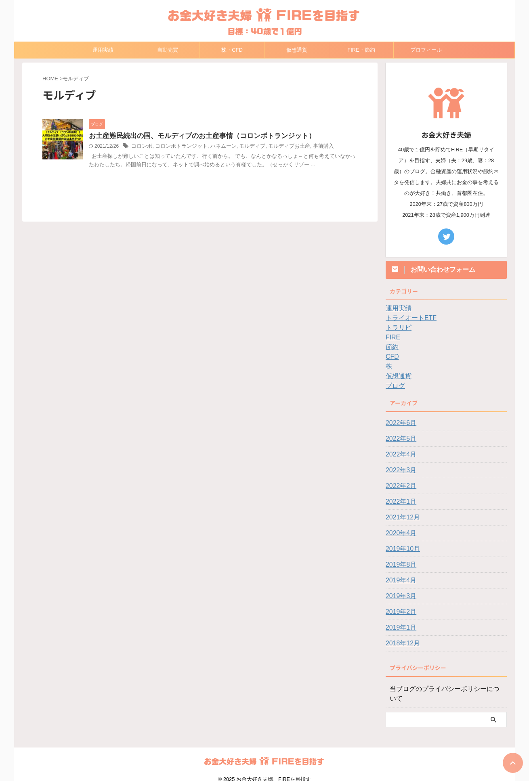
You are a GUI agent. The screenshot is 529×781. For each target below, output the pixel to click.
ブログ (394, 386)
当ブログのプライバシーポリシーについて (443, 689)
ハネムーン (217, 147)
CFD (391, 357)
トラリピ (397, 328)
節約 (391, 347)
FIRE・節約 (361, 50)
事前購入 (309, 147)
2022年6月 (399, 423)
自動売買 (167, 50)
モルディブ (243, 147)
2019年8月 (399, 564)
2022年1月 (399, 501)
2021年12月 (401, 517)
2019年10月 (401, 549)
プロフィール (426, 50)
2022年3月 (399, 470)
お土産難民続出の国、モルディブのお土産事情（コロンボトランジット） (195, 136)
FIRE (392, 337)
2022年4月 (399, 454)
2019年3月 (399, 596)
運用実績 (102, 50)
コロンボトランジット (177, 147)
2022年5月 (399, 439)
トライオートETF (408, 318)
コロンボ (141, 147)
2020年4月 (399, 533)
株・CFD (232, 50)
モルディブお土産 (277, 147)
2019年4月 (399, 580)
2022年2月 (399, 486)
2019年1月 (399, 627)
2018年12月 (401, 643)
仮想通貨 (296, 50)
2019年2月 (399, 612)
